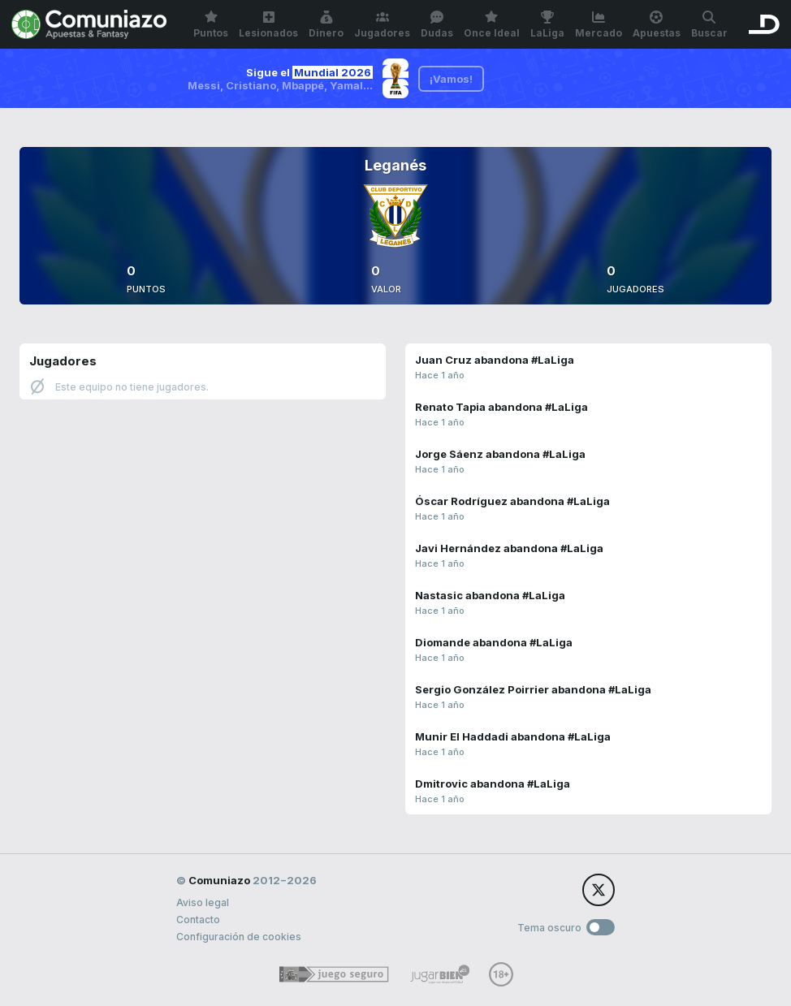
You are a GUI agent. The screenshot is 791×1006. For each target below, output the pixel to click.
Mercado (598, 25)
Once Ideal (492, 25)
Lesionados (268, 25)
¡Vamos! (451, 78)
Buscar (709, 25)
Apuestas (657, 25)
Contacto (198, 919)
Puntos (210, 25)
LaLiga (547, 25)
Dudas (437, 25)
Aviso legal (202, 902)
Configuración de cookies (238, 936)
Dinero (326, 25)
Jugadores (382, 25)
